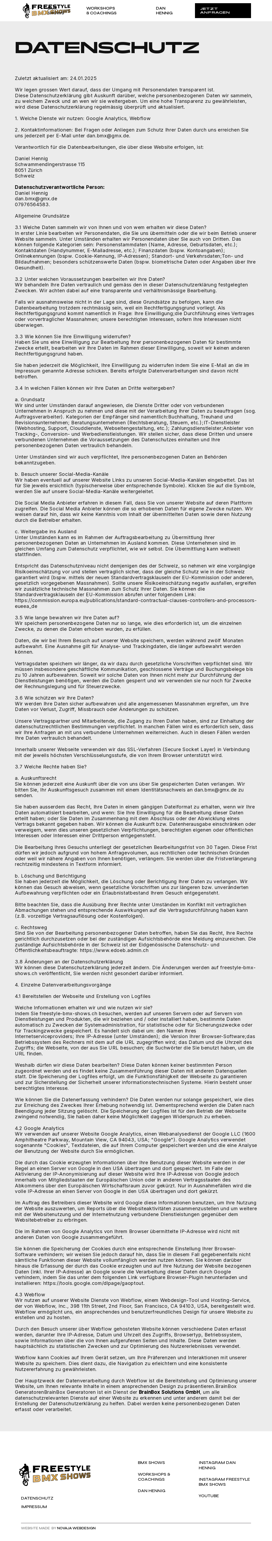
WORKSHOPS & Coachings (154, 1477)
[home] (34, 10)
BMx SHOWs (151, 1462)
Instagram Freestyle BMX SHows (224, 1482)
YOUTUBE (209, 1495)
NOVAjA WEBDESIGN (76, 1528)
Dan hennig (151, 1490)
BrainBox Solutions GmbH (169, 1392)
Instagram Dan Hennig (217, 1465)
